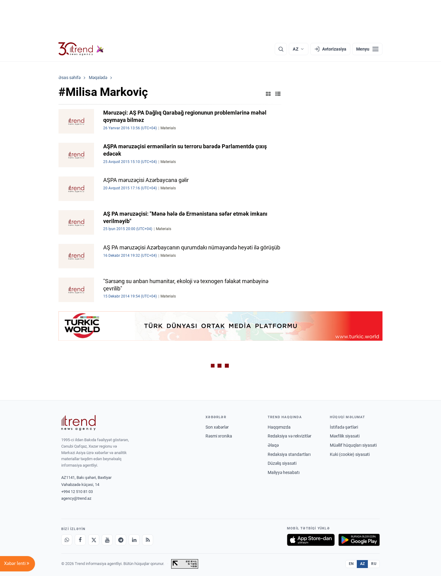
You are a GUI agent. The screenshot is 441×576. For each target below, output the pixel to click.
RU (373, 564)
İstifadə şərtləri (344, 427)
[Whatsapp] (66, 539)
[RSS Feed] (147, 539)
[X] (93, 539)
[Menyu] (367, 49)
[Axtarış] (281, 49)
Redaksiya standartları (289, 454)
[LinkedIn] (134, 539)
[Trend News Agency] (78, 422)
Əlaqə (273, 445)
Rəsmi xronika (218, 436)
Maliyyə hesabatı (284, 472)
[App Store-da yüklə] (311, 540)
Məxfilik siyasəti (345, 436)
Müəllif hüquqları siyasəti (353, 445)
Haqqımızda (279, 427)
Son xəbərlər (217, 427)
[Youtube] (107, 539)
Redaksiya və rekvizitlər (289, 436)
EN (351, 564)
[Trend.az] (81, 49)
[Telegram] (120, 539)
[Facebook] (80, 539)
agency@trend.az (76, 498)
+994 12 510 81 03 (77, 491)
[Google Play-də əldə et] (359, 540)
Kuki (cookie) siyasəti (350, 454)
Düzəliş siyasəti (282, 463)
